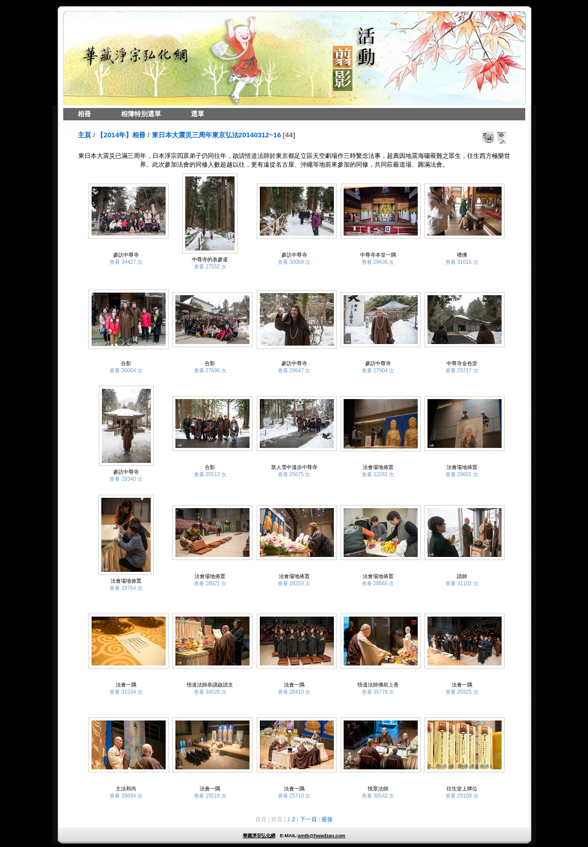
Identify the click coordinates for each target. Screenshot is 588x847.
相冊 (84, 114)
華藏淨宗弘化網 (259, 835)
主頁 (84, 135)
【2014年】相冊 (121, 135)
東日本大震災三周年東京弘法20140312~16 (216, 135)
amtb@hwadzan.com (321, 835)
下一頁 (308, 819)
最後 (327, 819)
